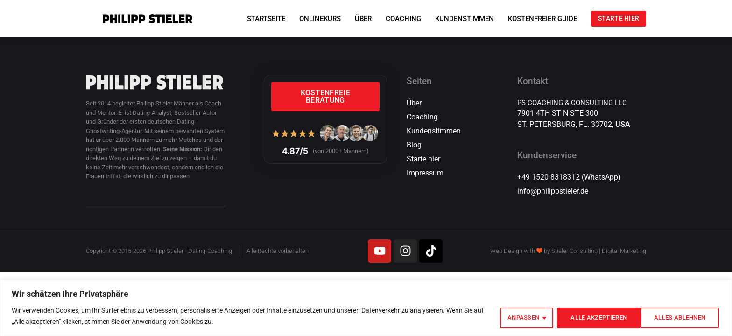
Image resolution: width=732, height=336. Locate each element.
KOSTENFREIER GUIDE (532, 18)
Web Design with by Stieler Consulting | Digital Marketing (568, 250)
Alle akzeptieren (676, 317)
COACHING (393, 18)
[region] (366, 308)
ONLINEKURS (310, 18)
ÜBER (353, 18)
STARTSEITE (256, 18)
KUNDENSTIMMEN (454, 18)
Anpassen (510, 317)
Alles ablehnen (586, 317)
